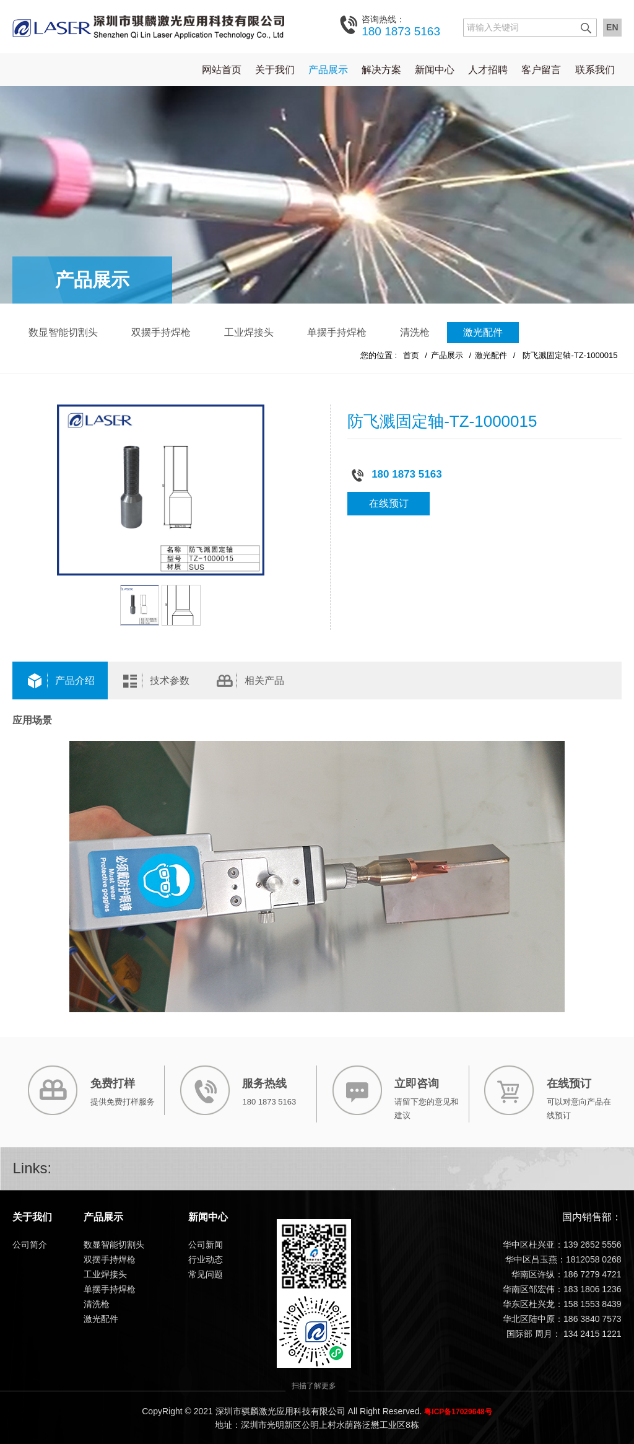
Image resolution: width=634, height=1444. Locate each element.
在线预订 (389, 503)
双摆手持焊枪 (161, 331)
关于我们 (275, 69)
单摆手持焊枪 (337, 331)
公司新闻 (205, 1244)
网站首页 (221, 69)
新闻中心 (434, 69)
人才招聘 (488, 69)
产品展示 (328, 69)
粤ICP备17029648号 (458, 1411)
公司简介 (29, 1244)
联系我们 (595, 69)
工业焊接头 (249, 331)
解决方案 (381, 69)
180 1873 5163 (401, 25)
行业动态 (205, 1259)
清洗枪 (415, 331)
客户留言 (541, 69)
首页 (411, 354)
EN (612, 27)
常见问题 (205, 1274)
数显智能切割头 (63, 331)
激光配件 (483, 331)
